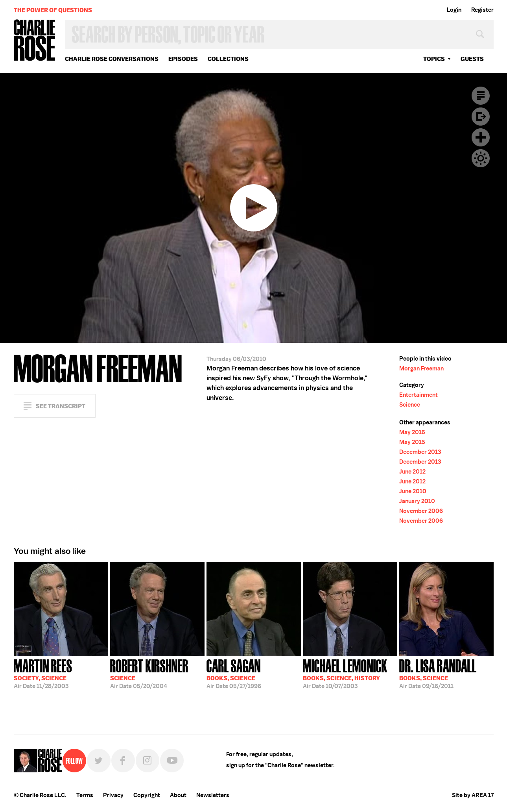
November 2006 (421, 511)
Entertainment (418, 395)
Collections (228, 59)
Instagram (147, 760)
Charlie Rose (34, 40)
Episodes (183, 59)
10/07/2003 (345, 673)
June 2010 (412, 491)
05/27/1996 (233, 673)
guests (472, 59)
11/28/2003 (43, 673)
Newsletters (212, 795)
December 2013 (420, 452)
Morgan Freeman (421, 368)
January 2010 (417, 501)
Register (482, 10)
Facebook (123, 760)
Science (409, 405)
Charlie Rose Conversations (112, 59)
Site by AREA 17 (473, 795)
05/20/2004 (149, 673)
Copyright (146, 795)
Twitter (99, 760)
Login (454, 10)
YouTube (172, 760)
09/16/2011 (438, 673)
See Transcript (60, 406)
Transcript (481, 96)
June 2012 (412, 472)
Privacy (113, 795)
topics (434, 59)
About (178, 795)
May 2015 (412, 432)
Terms (84, 795)
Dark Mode (481, 158)
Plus (481, 137)
